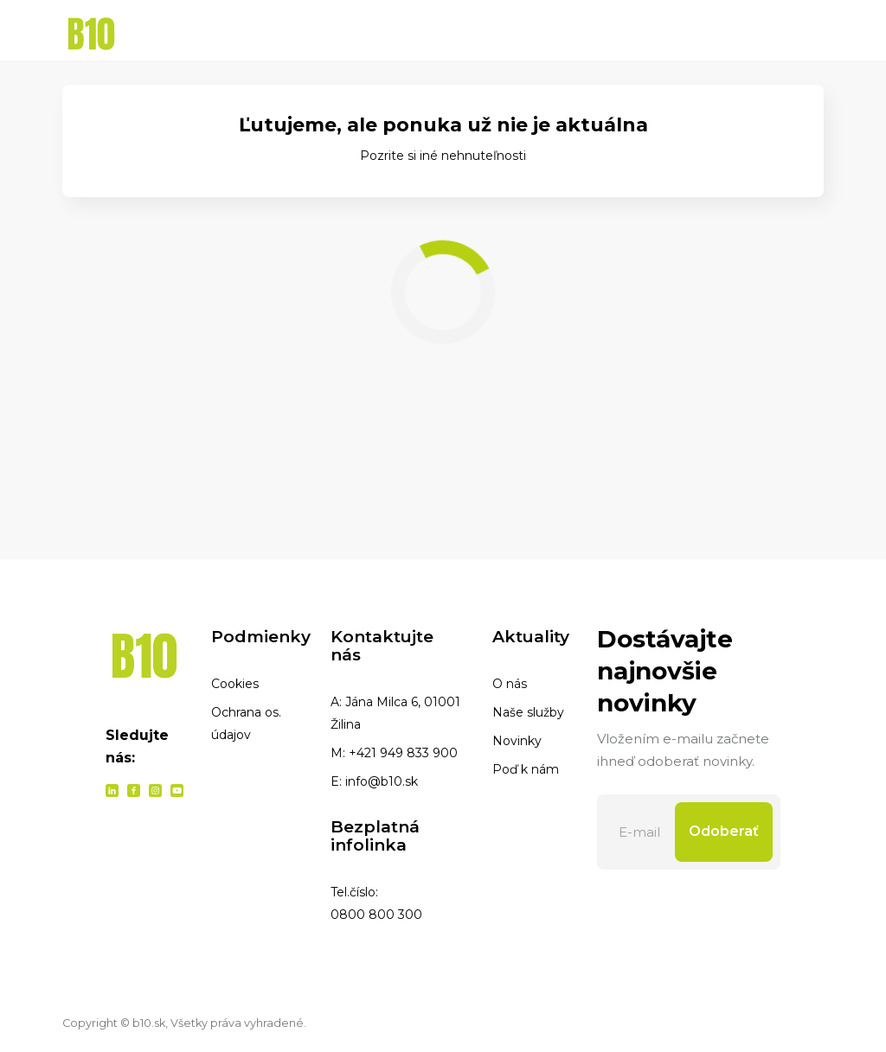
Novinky (517, 741)
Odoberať (724, 831)
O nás (509, 684)
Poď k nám (525, 769)
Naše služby (528, 712)
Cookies (235, 684)
